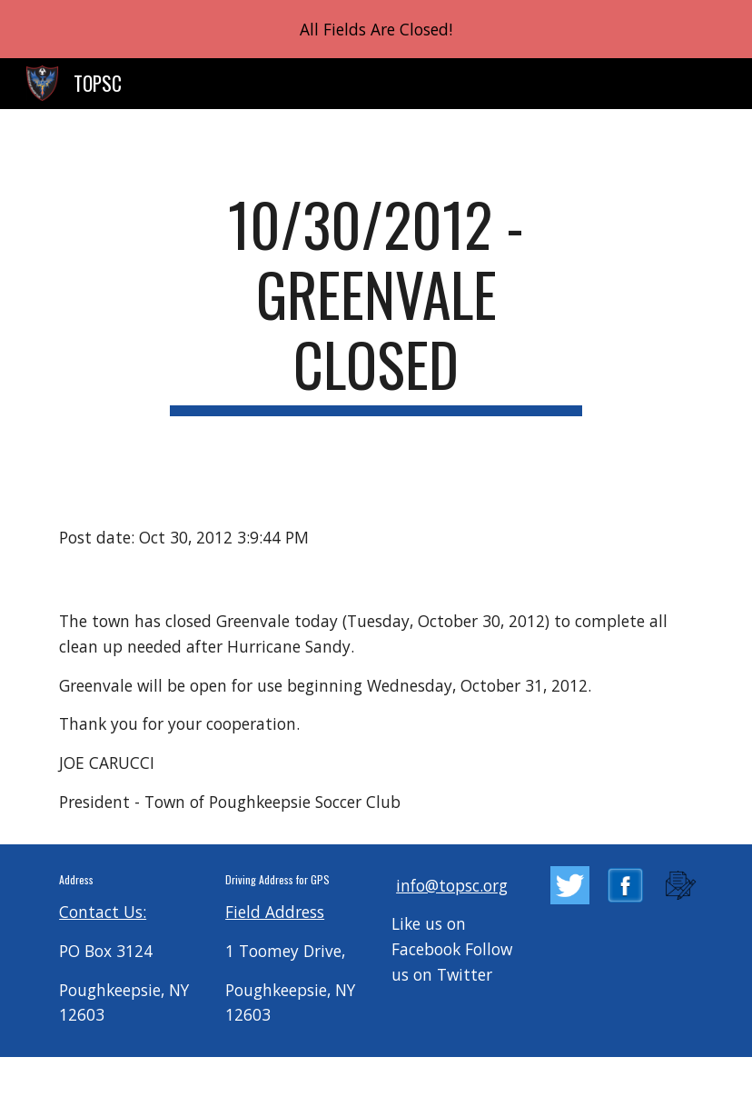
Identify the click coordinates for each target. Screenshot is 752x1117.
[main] (376, 303)
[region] (376, 29)
